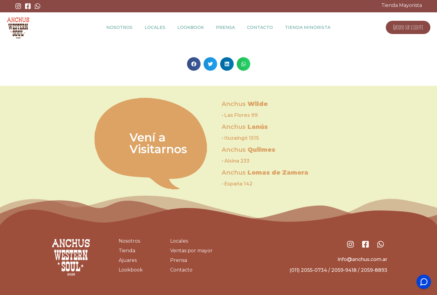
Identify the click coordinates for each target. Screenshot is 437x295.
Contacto (260, 27)
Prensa (225, 27)
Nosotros (119, 27)
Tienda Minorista (307, 27)
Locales (155, 27)
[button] (194, 64)
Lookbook (190, 27)
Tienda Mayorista (401, 5)
